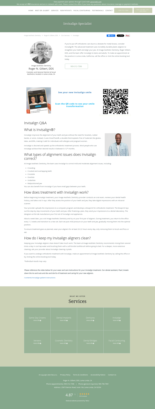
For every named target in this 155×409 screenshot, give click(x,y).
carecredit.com (95, 2)
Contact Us (112, 375)
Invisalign (76, 35)
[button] (76, 66)
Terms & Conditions (80, 375)
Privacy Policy (65, 375)
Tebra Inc (54, 375)
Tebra (87, 401)
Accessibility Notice (98, 375)
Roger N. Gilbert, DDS (51, 35)
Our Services (65, 35)
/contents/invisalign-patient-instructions (39, 277)
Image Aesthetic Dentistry (32, 35)
